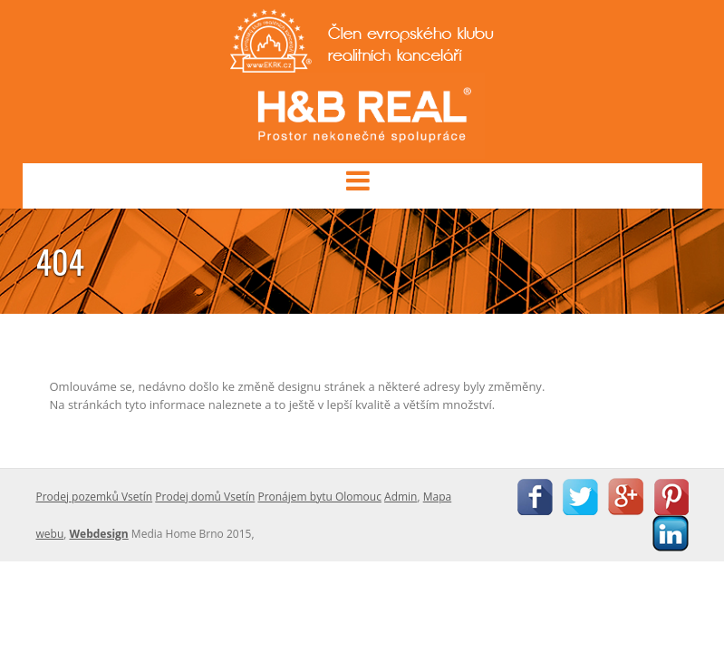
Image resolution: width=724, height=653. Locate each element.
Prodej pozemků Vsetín (94, 496)
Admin (400, 496)
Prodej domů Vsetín (205, 496)
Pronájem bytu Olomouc (319, 496)
